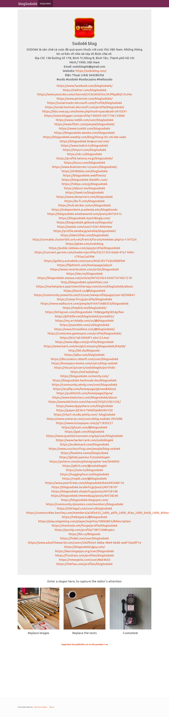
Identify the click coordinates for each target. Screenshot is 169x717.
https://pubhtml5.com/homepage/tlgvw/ (84, 393)
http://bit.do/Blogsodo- (84, 350)
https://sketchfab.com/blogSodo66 (84, 235)
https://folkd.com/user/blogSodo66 (84, 538)
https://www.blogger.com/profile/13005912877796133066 (84, 115)
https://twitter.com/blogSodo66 (85, 90)
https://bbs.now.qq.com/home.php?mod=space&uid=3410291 (84, 111)
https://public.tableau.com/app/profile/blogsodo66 (84, 248)
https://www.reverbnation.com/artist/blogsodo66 (84, 269)
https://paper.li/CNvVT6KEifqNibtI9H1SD (84, 410)
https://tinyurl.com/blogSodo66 (84, 149)
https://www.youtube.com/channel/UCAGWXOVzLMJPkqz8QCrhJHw (84, 94)
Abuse (51, 707)
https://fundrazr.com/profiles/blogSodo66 (84, 555)
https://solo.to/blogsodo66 (84, 470)
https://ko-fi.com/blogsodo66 (84, 201)
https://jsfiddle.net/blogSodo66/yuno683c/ (84, 316)
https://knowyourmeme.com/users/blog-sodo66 (84, 363)
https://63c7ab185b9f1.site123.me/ (84, 337)
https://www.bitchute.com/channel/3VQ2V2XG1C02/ (84, 401)
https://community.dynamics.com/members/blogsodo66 (84, 504)
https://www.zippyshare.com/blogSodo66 (84, 406)
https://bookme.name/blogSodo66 (84, 453)
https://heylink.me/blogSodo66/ (84, 307)
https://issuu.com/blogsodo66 (84, 162)
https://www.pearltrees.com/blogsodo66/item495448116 (84, 482)
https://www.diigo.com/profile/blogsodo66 (84, 342)
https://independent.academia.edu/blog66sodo (84, 209)
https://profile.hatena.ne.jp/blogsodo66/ (84, 158)
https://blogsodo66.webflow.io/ (84, 175)
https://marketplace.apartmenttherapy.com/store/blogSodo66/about (84, 286)
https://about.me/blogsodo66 (84, 188)
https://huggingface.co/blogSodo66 (84, 474)
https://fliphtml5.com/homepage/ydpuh (84, 265)
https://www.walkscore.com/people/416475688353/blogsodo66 (85, 303)
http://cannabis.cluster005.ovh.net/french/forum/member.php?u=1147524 (85, 239)
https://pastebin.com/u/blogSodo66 (84, 324)
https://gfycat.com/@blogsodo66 (84, 427)
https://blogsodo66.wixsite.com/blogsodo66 (84, 132)
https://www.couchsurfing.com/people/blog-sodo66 (84, 448)
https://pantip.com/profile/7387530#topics (85, 529)
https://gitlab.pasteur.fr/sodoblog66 (84, 457)
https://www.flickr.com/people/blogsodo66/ (84, 124)
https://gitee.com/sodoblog (84, 243)
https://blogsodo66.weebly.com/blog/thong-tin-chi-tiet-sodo (84, 137)
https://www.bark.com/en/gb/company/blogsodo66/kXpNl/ (84, 346)
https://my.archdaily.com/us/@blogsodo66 (84, 320)
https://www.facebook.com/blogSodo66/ (85, 85)
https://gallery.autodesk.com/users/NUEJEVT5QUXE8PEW (84, 260)
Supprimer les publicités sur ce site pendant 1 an (84, 644)
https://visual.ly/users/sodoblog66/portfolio (84, 367)
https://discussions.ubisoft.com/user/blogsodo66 (84, 359)
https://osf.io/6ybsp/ (84, 371)
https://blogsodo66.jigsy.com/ (84, 546)
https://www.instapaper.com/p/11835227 (84, 423)
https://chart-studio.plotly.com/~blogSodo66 (84, 414)
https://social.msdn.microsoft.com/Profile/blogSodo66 (84, 102)
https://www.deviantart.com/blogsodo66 (84, 196)
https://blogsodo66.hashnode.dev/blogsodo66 (84, 380)
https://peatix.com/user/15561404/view (84, 226)
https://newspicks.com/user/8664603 (84, 559)
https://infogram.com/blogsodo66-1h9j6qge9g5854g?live (84, 312)
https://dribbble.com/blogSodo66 (84, 171)
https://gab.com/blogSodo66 (84, 431)
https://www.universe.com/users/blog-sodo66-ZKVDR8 (84, 418)
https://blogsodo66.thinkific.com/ (85, 179)
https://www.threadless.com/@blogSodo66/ (84, 329)
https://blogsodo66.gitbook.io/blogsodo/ (85, 222)
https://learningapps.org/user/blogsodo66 (84, 551)
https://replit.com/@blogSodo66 (84, 478)
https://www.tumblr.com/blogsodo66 (84, 128)
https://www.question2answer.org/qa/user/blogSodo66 (84, 435)
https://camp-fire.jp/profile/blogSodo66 (84, 299)
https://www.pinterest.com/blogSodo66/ (85, 98)
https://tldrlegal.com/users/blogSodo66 (84, 508)
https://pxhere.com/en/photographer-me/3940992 (84, 461)
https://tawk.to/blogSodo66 (84, 192)
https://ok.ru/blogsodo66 (84, 154)
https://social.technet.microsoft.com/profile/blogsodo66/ (84, 107)
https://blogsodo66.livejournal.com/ (84, 141)
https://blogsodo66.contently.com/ (84, 376)
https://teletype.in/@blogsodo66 (84, 517)
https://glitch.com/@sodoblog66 (84, 465)
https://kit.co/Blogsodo (84, 534)
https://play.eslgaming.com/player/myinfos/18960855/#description (84, 521)
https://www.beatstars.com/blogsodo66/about (84, 397)
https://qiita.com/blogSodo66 (84, 354)
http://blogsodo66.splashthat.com (84, 282)
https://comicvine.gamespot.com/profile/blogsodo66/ (84, 333)
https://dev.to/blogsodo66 (84, 273)
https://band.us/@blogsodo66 (84, 290)
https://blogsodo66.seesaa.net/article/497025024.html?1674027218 (84, 278)
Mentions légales (40, 707)
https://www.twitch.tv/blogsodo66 (84, 145)
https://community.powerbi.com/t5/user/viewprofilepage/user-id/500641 (84, 295)
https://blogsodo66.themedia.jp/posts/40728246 (84, 495)
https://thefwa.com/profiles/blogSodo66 (84, 564)
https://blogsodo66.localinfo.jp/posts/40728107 (84, 487)
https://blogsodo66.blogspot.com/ (84, 500)
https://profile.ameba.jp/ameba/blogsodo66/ (84, 231)
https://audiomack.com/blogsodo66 (84, 444)
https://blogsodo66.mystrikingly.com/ (84, 218)
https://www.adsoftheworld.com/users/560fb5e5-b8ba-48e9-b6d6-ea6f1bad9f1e (84, 542)
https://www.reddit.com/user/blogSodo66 (84, 120)
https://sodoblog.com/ (91, 70)
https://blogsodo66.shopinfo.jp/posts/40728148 (84, 491)
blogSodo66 (45, 3)
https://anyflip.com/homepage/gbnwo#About (84, 389)
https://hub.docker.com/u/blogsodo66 (84, 205)
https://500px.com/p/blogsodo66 (84, 184)
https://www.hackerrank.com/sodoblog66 (84, 440)
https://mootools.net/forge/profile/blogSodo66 (85, 525)
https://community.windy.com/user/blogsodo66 (84, 384)
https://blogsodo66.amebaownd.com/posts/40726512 (84, 213)
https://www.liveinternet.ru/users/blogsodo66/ (84, 167)
